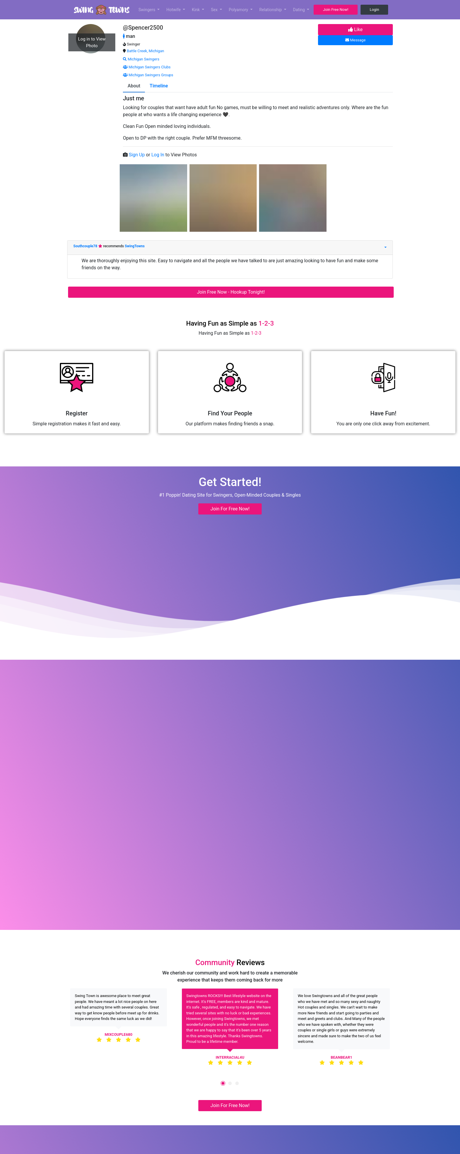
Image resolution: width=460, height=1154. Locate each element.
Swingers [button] (147, 9)
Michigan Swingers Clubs (146, 67)
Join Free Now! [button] (335, 9)
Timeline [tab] (159, 86)
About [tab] (134, 86)
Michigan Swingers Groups (148, 75)
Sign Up (137, 155)
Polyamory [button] (239, 9)
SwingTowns (135, 246)
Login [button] (374, 9)
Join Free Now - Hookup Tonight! (231, 292)
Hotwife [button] (174, 9)
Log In (158, 155)
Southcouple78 (85, 246)
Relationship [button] (271, 9)
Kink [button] (196, 9)
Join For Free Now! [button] (229, 509)
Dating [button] (299, 9)
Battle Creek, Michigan (145, 51)
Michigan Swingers (141, 59)
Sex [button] (215, 9)
